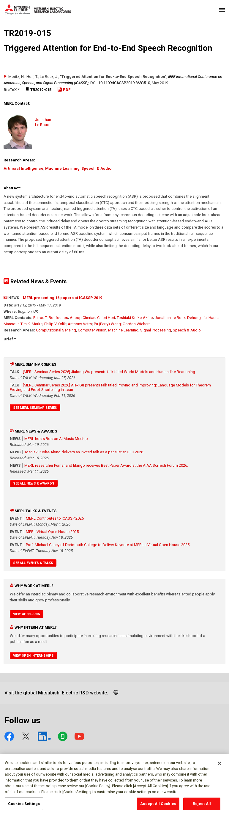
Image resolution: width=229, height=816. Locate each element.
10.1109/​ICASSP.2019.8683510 (124, 83)
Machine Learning (62, 168)
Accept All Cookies (158, 806)
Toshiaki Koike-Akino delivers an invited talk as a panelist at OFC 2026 (83, 452)
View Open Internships (33, 656)
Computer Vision (92, 330)
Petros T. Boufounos (50, 317)
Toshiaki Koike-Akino (135, 317)
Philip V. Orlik (55, 324)
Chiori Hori (106, 317)
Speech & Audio (96, 168)
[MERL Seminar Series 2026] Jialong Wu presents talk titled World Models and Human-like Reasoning (109, 372)
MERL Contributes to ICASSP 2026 (55, 518)
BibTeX (12, 89)
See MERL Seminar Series (35, 408)
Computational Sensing (56, 330)
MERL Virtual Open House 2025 (52, 531)
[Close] (219, 765)
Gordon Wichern (137, 324)
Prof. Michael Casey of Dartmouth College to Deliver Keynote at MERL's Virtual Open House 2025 (107, 545)
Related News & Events (35, 281)
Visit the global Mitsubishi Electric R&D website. (56, 693)
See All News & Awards (33, 483)
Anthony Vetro (80, 324)
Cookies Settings (24, 806)
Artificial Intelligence (23, 168)
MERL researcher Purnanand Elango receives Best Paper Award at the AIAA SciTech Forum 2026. (106, 465)
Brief (10, 339)
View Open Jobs (26, 614)
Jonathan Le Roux (170, 317)
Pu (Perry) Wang (107, 324)
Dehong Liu (197, 317)
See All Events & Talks (33, 563)
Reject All (202, 806)
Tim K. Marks (31, 324)
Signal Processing (155, 330)
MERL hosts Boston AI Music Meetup (56, 438)
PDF (63, 89)
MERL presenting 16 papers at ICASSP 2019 (62, 297)
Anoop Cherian (82, 317)
